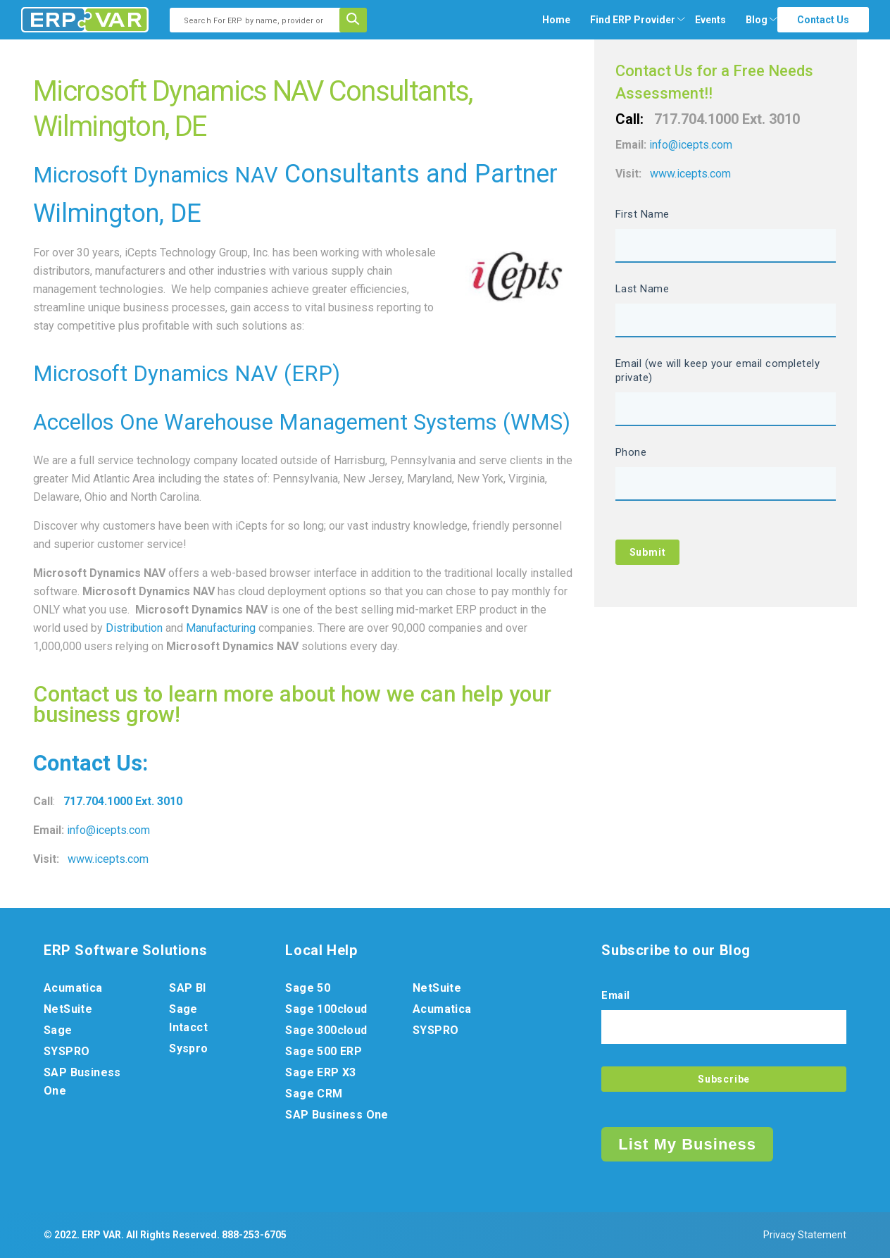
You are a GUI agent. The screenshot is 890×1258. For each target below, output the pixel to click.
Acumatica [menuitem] (73, 988)
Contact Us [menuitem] (823, 19)
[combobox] (259, 20)
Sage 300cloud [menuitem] (326, 1030)
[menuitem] (632, 19)
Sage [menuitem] (58, 1030)
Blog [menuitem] (756, 19)
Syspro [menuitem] (188, 1048)
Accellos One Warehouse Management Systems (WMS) (301, 422)
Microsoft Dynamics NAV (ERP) (186, 374)
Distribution (134, 628)
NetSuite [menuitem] (68, 1009)
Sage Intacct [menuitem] (188, 1018)
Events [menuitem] (710, 19)
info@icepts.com (108, 830)
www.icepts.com (108, 859)
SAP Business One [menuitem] (82, 1081)
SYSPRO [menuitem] (66, 1051)
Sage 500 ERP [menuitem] (323, 1051)
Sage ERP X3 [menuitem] (320, 1072)
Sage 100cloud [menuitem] (326, 1009)
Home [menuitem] (556, 19)
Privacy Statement (804, 1234)
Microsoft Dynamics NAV (155, 175)
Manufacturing (221, 628)
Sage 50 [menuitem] (307, 988)
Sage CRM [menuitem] (313, 1093)
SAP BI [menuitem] (187, 988)
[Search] (358, 20)
